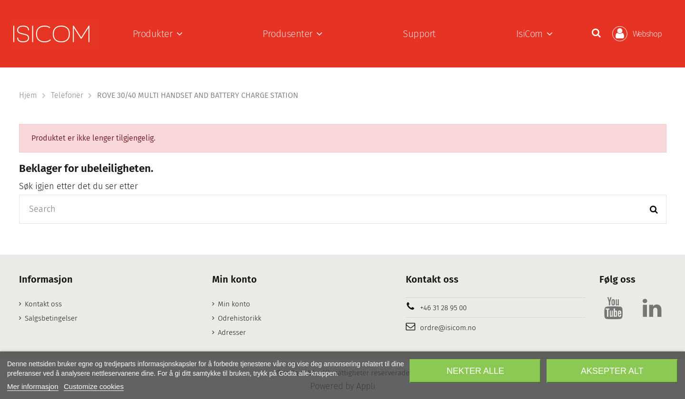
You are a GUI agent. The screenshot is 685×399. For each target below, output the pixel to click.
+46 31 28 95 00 (443, 308)
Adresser (232, 332)
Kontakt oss (43, 304)
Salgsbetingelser (51, 318)
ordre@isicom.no (448, 327)
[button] (157, 34)
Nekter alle (475, 371)
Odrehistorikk (239, 318)
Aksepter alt (612, 371)
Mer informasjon (33, 386)
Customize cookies (94, 386)
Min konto (234, 304)
